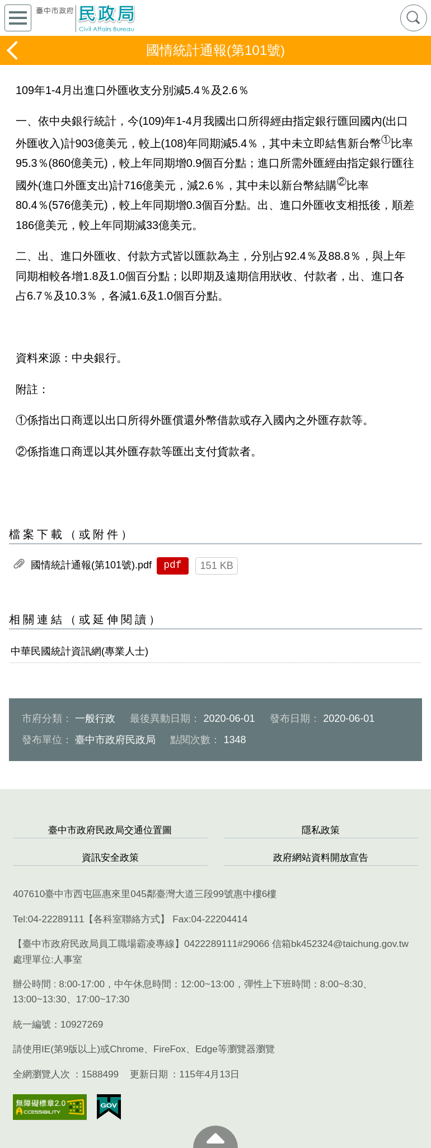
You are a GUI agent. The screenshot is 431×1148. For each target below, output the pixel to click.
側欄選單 (18, 18)
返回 (13, 50)
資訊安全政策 (110, 857)
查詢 (414, 18)
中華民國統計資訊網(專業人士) (79, 651)
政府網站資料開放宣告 (320, 857)
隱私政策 (321, 830)
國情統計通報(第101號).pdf (91, 565)
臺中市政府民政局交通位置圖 (110, 830)
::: (4, 795)
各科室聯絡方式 (126, 919)
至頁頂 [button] (215, 1137)
